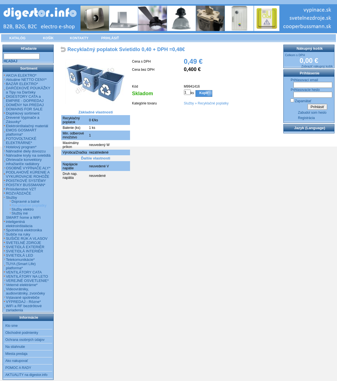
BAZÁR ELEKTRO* (22, 84)
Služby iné (20, 213)
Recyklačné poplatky (213, 103)
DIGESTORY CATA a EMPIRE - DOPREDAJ (25, 98)
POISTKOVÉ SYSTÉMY (26, 181)
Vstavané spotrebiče (23, 297)
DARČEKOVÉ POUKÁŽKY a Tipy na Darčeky (28, 90)
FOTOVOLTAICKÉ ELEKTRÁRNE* (21, 140)
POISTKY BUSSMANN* (25, 185)
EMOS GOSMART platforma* (21, 132)
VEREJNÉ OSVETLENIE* (27, 281)
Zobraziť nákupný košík (317, 66)
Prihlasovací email (304, 80)
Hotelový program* (21, 147)
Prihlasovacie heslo (305, 90)
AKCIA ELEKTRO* (21, 75)
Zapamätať (303, 101)
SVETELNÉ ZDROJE (23, 243)
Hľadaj (10, 61)
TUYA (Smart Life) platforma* (21, 266)
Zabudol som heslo (312, 113)
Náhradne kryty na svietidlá (28, 155)
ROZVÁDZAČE (18, 193)
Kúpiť (203, 93)
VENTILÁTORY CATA (24, 272)
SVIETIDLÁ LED (19, 255)
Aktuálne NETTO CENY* (26, 79)
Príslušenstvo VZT (21, 189)
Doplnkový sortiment (22, 113)
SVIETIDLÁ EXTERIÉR (25, 247)
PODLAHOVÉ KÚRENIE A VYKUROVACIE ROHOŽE (27, 174)
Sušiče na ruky (18, 234)
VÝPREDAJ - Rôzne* (23, 302)
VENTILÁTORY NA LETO (27, 276)
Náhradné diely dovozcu (26, 151)
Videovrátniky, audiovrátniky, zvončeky (25, 291)
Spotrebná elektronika (24, 230)
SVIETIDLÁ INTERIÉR (24, 251)
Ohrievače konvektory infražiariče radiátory (24, 162)
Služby (189, 103)
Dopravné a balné (25, 202)
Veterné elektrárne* (22, 285)
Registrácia (306, 118)
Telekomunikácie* (20, 259)
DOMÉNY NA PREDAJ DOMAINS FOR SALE (25, 107)
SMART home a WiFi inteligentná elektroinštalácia (23, 221)
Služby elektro (23, 209)
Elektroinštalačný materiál (27, 126)
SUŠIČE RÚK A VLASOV (26, 238)
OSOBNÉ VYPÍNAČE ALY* (28, 168)
